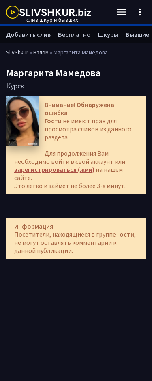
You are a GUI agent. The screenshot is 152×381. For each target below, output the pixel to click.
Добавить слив (28, 34)
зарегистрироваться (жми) (54, 169)
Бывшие (137, 34)
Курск (15, 85)
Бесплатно (74, 34)
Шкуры (108, 34)
